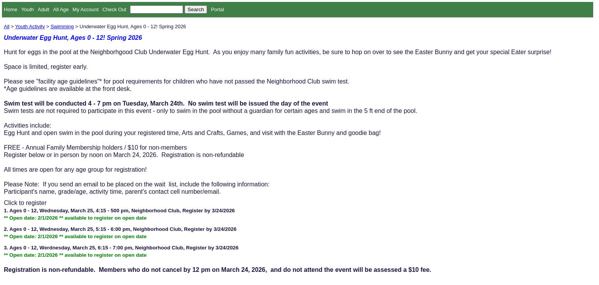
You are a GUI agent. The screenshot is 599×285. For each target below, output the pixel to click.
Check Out (114, 9)
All (6, 26)
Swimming (62, 26)
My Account (86, 9)
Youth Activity (30, 26)
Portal (217, 9)
